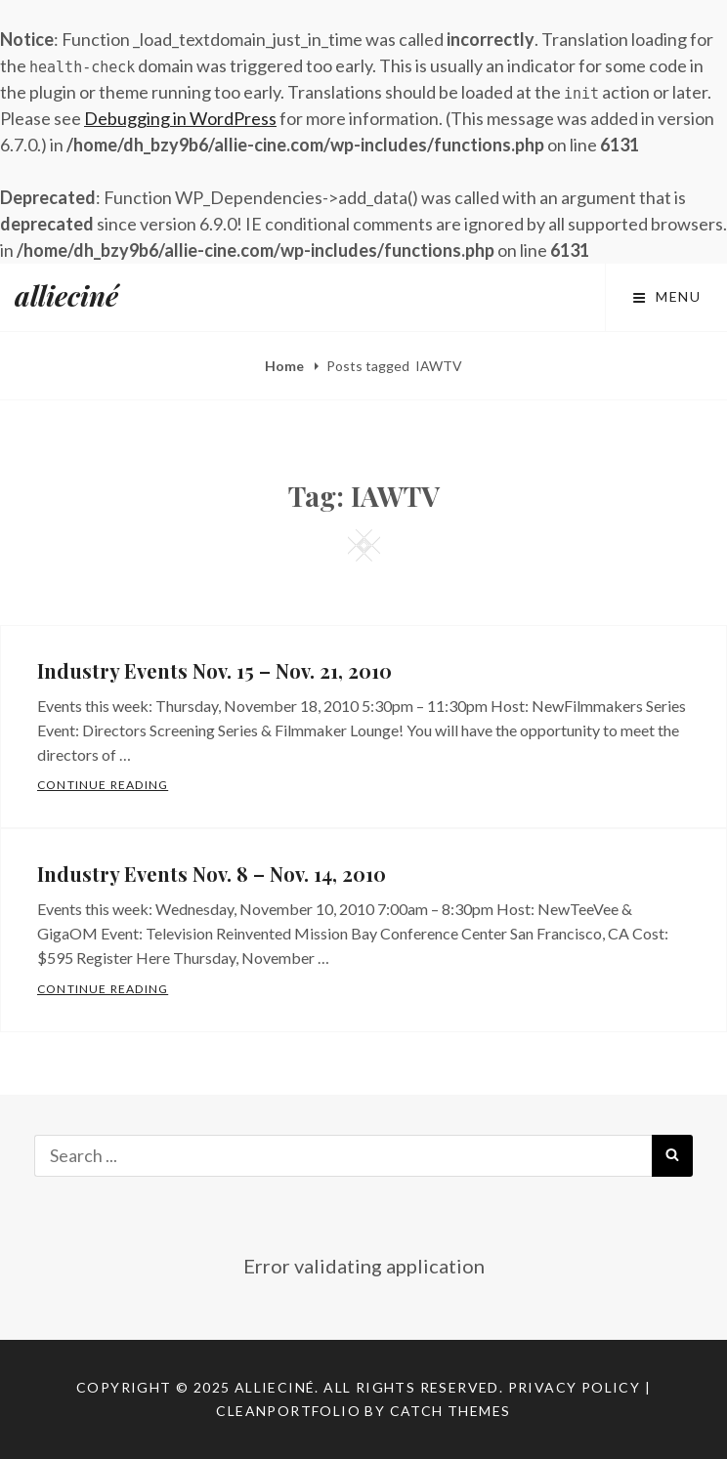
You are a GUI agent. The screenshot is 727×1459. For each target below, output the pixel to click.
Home (286, 365)
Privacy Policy (574, 1387)
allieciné (66, 295)
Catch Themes (450, 1410)
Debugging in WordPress (180, 118)
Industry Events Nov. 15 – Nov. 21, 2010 (214, 670)
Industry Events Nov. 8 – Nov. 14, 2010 (211, 873)
